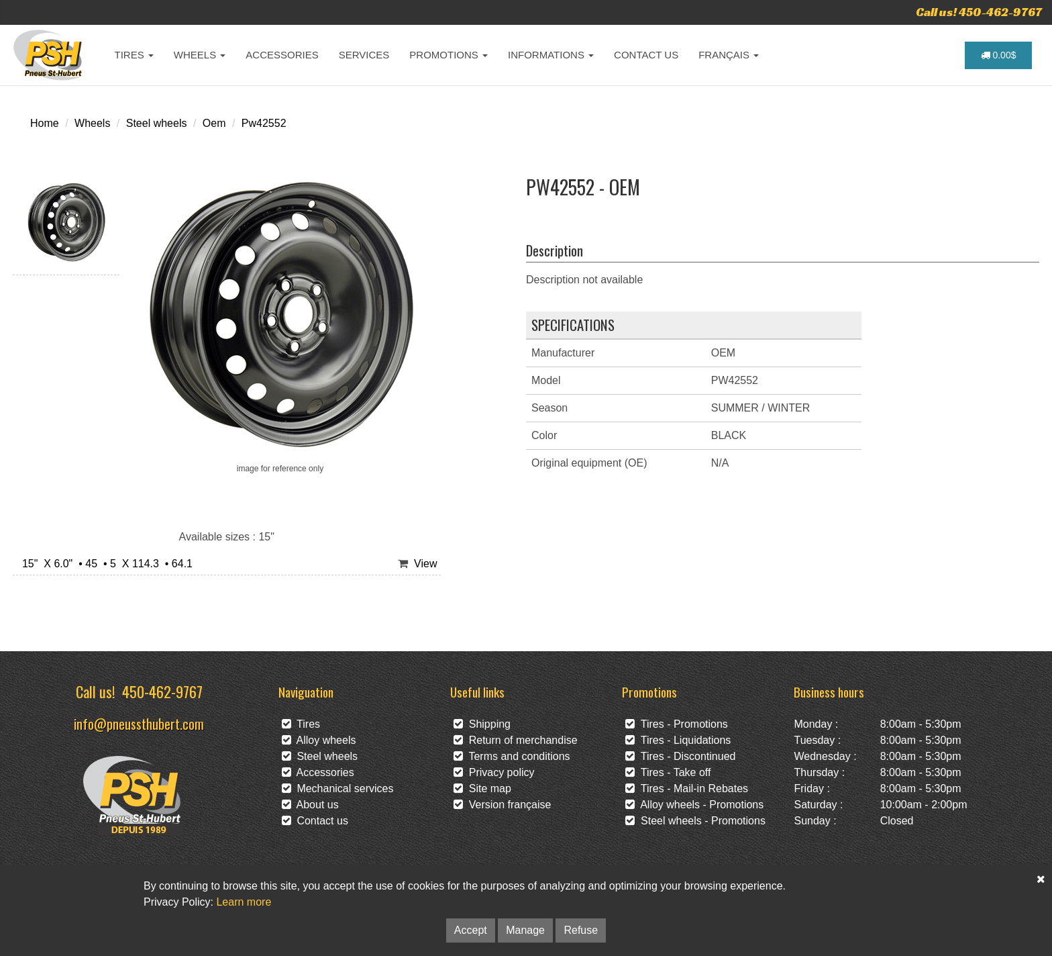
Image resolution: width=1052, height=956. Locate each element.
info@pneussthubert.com (139, 723)
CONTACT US (646, 54)
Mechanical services (338, 788)
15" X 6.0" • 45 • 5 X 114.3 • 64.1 (104, 563)
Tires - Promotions (676, 724)
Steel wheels (156, 123)
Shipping (482, 724)
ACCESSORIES (282, 54)
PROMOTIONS (448, 54)
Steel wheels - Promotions (695, 820)
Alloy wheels (319, 740)
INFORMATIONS (551, 54)
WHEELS (200, 54)
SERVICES (364, 54)
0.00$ (998, 55)
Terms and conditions (512, 756)
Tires (301, 724)
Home (44, 123)
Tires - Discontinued (680, 756)
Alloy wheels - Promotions (694, 804)
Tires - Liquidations (678, 740)
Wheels (92, 123)
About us (310, 804)
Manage (525, 930)
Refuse (581, 930)
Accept (470, 930)
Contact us (315, 820)
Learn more (243, 902)
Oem (214, 123)
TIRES (134, 54)
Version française (502, 804)
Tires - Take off (668, 772)
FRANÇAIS (728, 54)
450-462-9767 (162, 691)
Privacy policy (494, 772)
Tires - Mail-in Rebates (686, 788)
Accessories (318, 772)
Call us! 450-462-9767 (979, 11)
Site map (482, 788)
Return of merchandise (516, 740)
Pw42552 (264, 123)
